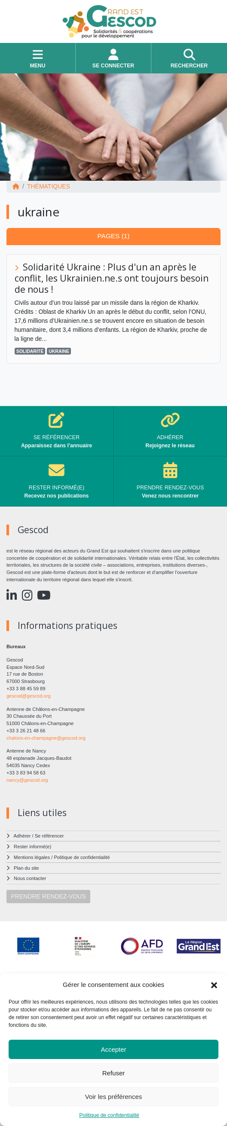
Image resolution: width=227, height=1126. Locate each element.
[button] (214, 984)
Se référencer (49, 835)
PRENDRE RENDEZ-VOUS (48, 896)
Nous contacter (30, 878)
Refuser (113, 1073)
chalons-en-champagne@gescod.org (46, 738)
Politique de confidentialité (109, 1115)
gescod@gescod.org (28, 695)
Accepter (113, 1049)
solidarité (30, 351)
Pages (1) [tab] (114, 236)
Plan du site (26, 868)
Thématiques (48, 186)
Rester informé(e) (32, 846)
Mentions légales (32, 857)
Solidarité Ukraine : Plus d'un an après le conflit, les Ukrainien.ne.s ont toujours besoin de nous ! (112, 278)
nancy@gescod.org (27, 780)
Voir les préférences (113, 1096)
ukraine (59, 351)
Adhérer (22, 835)
